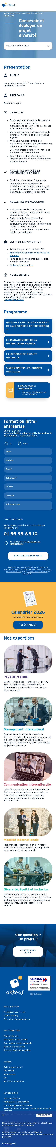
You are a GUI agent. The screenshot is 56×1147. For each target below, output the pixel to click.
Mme (25, 444)
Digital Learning (11, 1016)
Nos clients (9, 1071)
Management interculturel (16, 1040)
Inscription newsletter (14, 1081)
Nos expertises (12, 13)
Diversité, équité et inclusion (17, 1050)
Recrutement (10, 1074)
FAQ (5, 1078)
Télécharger (28, 625)
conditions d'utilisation (37, 572)
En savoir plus (9, 1143)
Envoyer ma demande (28, 556)
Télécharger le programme (32, 390)
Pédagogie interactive (21, 265)
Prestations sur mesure (14, 1012)
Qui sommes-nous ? (13, 1067)
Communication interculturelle (18, 1043)
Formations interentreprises (17, 1019)
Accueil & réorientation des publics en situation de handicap (27, 1110)
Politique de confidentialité (16, 1102)
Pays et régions (11, 1036)
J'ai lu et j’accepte (25, 543)
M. (11, 444)
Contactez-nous (28, 951)
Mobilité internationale (14, 1047)
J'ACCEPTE (44, 1115)
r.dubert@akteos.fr (14, 299)
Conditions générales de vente (18, 1105)
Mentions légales (12, 1098)
